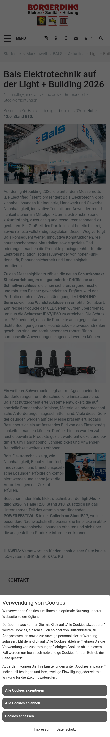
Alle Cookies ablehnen (22, 703)
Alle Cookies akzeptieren (24, 690)
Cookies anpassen (19, 716)
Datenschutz (66, 729)
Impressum (43, 729)
